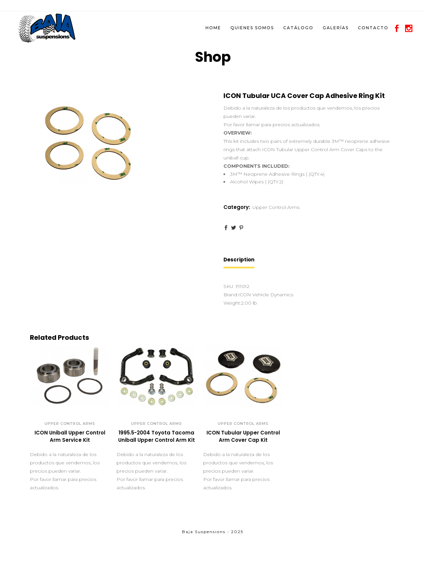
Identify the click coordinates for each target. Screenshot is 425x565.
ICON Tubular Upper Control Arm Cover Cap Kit (243, 436)
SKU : (229, 286)
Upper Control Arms (275, 207)
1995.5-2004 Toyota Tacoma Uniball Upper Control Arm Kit (156, 436)
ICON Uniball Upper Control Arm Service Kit (70, 436)
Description (238, 259)
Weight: (232, 303)
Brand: (230, 295)
